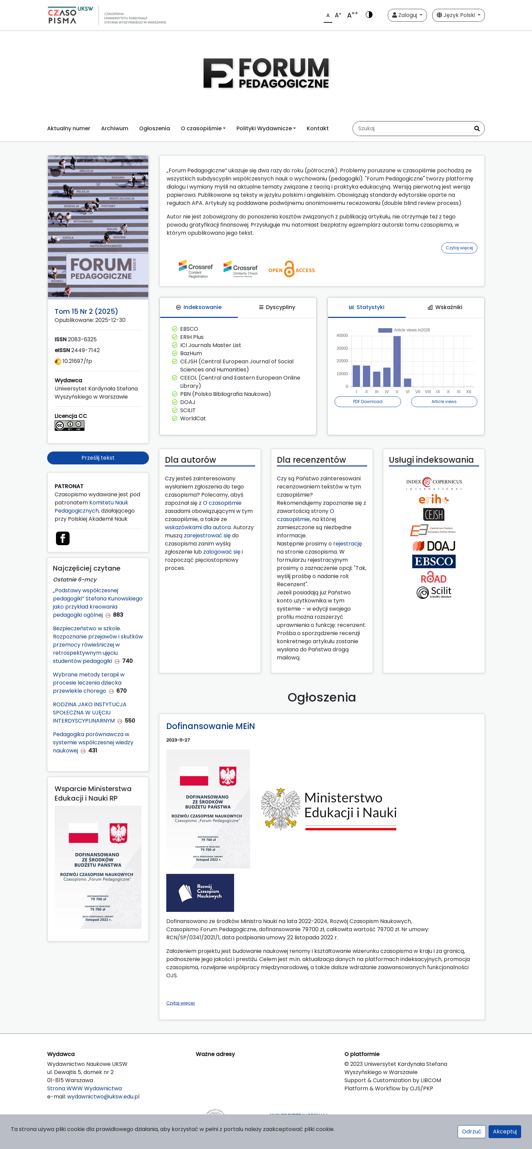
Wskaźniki (445, 307)
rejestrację (347, 544)
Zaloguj (405, 15)
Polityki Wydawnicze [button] (264, 128)
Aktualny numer (68, 128)
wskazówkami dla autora (198, 527)
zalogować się (222, 552)
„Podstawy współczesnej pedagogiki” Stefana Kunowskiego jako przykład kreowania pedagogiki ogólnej (97, 603)
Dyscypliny (277, 307)
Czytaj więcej (459, 248)
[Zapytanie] (411, 128)
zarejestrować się (207, 535)
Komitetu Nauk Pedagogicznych (91, 507)
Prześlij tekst (98, 458)
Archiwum (114, 128)
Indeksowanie (199, 307)
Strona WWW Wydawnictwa (84, 1088)
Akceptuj (505, 1131)
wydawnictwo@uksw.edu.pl (103, 1096)
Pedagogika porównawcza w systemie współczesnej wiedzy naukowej (93, 742)
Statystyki (366, 307)
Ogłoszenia (154, 128)
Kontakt (318, 128)
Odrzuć (471, 1131)
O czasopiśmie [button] (201, 128)
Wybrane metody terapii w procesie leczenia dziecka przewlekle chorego (89, 683)
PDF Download (367, 401)
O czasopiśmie (222, 503)
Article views (444, 401)
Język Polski (456, 15)
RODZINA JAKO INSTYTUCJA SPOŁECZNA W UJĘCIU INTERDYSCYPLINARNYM (90, 713)
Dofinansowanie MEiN (210, 726)
